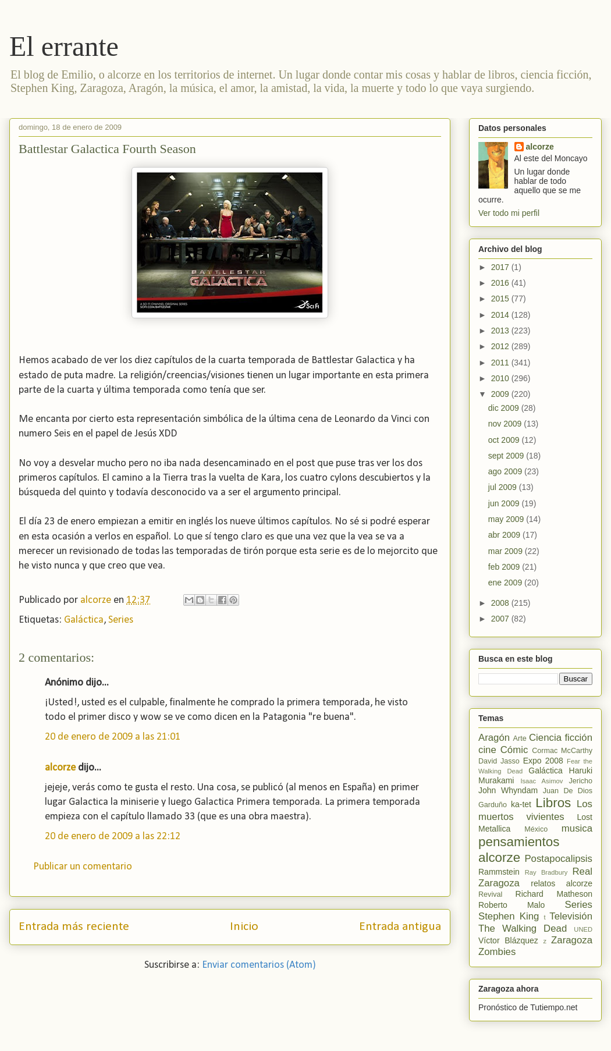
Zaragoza (571, 940)
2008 (501, 603)
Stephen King (508, 916)
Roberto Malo (511, 905)
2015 (501, 298)
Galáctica (84, 620)
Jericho (580, 781)
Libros (553, 803)
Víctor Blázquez (508, 940)
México (536, 829)
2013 (501, 330)
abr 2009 (505, 534)
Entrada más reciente (74, 927)
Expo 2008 (543, 760)
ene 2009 (506, 582)
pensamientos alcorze (518, 850)
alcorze (60, 767)
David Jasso (499, 761)
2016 (501, 282)
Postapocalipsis (558, 858)
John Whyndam (508, 790)
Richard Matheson (554, 894)
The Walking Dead (522, 928)
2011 (501, 362)
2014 (501, 314)
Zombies (497, 951)
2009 (501, 394)
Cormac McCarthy (562, 751)
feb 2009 (505, 566)
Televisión (570, 916)
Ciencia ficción (560, 737)
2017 (501, 267)
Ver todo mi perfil (508, 213)
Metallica (494, 828)
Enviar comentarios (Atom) (259, 965)
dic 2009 (504, 408)
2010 (501, 378)
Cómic (514, 749)
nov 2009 (506, 423)
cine (487, 749)
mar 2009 (506, 551)
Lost (584, 817)
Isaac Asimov (541, 780)
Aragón (494, 737)
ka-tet (521, 804)
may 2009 (507, 519)
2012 (501, 346)
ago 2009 (506, 471)
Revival (490, 894)
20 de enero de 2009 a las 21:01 (112, 737)
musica (577, 828)
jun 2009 (505, 503)
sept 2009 (507, 455)
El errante (64, 46)
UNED (583, 929)
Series (120, 620)
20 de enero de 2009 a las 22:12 (112, 836)
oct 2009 (505, 440)
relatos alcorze (561, 883)
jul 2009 (503, 487)
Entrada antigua (400, 927)
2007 (501, 618)
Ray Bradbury (546, 872)
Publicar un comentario (82, 866)
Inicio (244, 927)
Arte (520, 738)
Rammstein (499, 871)
